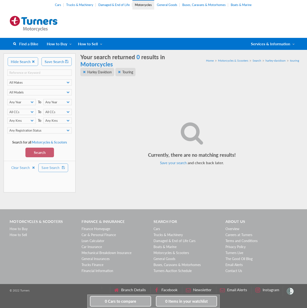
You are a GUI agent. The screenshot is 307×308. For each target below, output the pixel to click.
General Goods (167, 5)
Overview (232, 229)
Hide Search (23, 61)
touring (294, 60)
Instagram (267, 289)
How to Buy (57, 43)
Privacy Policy (235, 247)
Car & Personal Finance (99, 235)
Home (210, 60)
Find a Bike (28, 43)
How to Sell (88, 43)
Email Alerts (234, 265)
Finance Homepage (96, 229)
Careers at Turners (238, 235)
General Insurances (96, 259)
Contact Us (233, 271)
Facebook (165, 289)
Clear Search (23, 168)
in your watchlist (186, 301)
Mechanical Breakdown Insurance (106, 253)
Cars (58, 5)
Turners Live (234, 253)
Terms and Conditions (241, 241)
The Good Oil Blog (239, 259)
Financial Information (97, 271)
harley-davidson (276, 60)
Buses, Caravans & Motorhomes (204, 5)
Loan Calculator (93, 241)
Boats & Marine (241, 5)
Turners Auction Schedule (173, 271)
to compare (120, 301)
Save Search (57, 61)
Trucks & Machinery (79, 5)
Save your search (173, 163)
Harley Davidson (99, 72)
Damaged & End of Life (114, 5)
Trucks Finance (92, 265)
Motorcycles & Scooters (233, 60)
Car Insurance (92, 247)
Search (40, 152)
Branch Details (130, 289)
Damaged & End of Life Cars (174, 241)
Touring (127, 72)
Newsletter (199, 289)
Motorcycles (143, 5)
